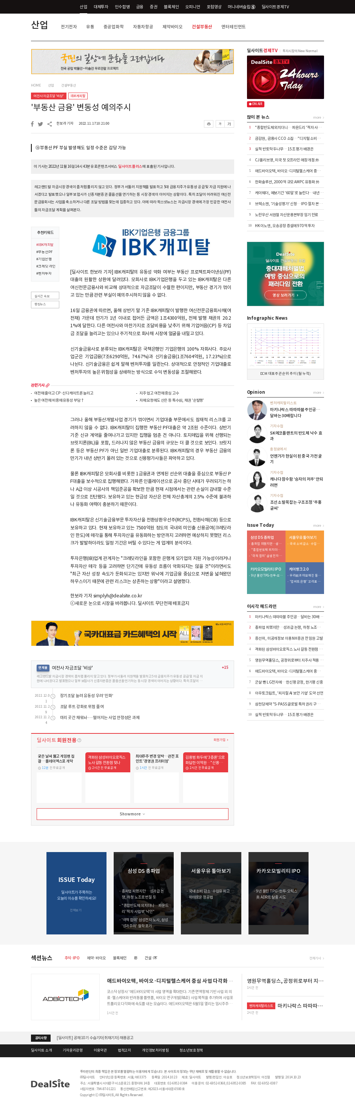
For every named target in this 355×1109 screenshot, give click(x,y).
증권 (153, 6)
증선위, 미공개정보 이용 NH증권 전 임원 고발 (289, 638)
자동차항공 (143, 26)
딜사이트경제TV (278, 6)
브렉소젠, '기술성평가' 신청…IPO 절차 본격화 (290, 203)
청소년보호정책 (191, 1050)
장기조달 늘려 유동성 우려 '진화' (86, 696)
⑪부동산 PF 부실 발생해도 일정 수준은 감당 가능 (81, 147)
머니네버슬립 (241, 6)
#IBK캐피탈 (45, 245)
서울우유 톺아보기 (302, 538)
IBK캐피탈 (78, 96)
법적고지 (124, 1050)
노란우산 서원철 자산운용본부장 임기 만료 (286, 214)
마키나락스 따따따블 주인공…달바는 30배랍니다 (292, 616)
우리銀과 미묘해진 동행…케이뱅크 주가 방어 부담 (305, 575)
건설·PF (151, 958)
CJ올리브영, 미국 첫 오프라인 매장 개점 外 (287, 160)
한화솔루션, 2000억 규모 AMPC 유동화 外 (287, 181)
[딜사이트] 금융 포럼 (72, 1037)
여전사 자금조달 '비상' (49, 96)
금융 (140, 6)
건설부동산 (202, 26)
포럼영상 (214, 6)
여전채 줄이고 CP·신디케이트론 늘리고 (63, 393)
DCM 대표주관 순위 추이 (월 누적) (285, 373)
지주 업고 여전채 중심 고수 (159, 393)
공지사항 (41, 1038)
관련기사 (37, 385)
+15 (225, 668)
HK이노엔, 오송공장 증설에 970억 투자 (285, 225)
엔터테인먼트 (233, 26)
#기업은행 (43, 259)
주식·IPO (72, 958)
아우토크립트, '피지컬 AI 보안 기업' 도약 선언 (289, 693)
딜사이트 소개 (41, 1050)
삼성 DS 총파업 (262, 538)
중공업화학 (113, 26)
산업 (83, 6)
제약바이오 (172, 26)
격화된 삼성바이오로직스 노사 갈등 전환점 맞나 (290, 649)
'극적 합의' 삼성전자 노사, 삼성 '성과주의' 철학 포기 (267, 556)
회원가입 (219, 740)
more (47, 385)
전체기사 (315, 958)
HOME (35, 85)
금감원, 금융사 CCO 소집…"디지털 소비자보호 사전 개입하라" (302, 138)
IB (135, 958)
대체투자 (101, 6)
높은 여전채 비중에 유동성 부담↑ (59, 401)
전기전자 (69, 26)
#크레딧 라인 (46, 267)
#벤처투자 (43, 274)
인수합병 (122, 6)
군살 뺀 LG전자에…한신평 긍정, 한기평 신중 (289, 682)
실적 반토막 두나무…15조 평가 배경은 (284, 149)
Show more (133, 814)
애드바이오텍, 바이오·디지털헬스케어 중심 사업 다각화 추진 (300, 171)
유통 (90, 26)
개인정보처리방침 (155, 1050)
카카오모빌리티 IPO (265, 569)
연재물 (43, 668)
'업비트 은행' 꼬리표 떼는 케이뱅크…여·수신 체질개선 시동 (305, 581)
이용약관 (100, 1050)
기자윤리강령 (73, 1050)
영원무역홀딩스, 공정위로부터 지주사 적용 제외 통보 (294, 660)
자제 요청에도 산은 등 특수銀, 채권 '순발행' (171, 401)
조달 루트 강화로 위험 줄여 (82, 707)
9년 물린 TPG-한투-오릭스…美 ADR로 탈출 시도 (267, 575)
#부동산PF (44, 252)
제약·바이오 (96, 958)
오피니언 (192, 6)
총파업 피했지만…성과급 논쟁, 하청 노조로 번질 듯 (267, 544)
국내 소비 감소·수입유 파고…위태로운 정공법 (305, 544)
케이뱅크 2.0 (299, 569)
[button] (318, 893)
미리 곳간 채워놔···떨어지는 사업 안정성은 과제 (100, 718)
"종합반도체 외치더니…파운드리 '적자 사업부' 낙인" (295, 127)
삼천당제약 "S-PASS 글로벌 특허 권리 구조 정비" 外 (294, 704)
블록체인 (171, 6)
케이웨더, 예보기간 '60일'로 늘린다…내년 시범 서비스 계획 (300, 192)
